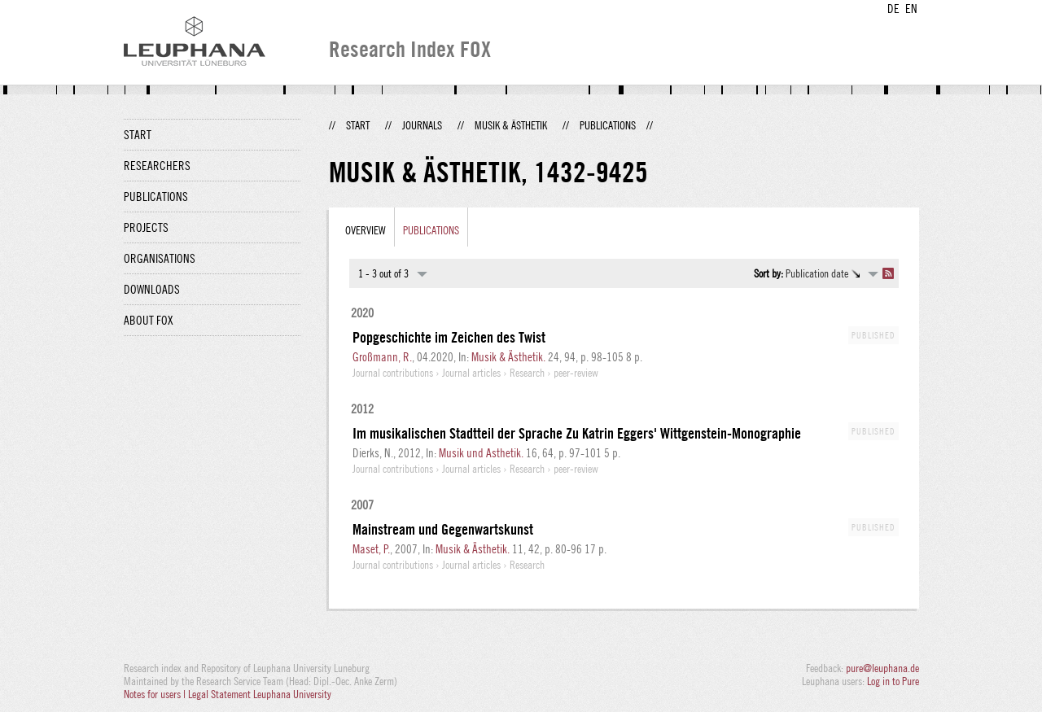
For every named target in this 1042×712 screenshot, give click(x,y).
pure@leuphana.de (882, 668)
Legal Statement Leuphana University (259, 694)
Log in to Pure (893, 681)
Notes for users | (156, 694)
